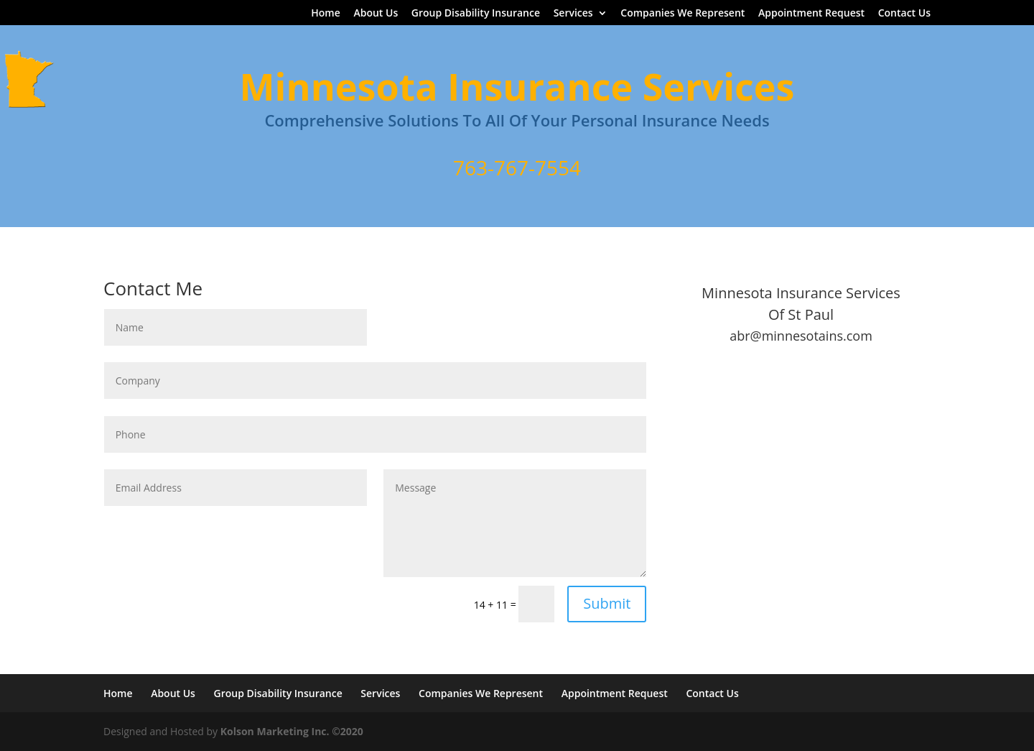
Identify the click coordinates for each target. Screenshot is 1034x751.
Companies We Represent (682, 13)
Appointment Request (811, 13)
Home (325, 13)
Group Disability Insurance (475, 13)
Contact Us (904, 13)
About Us (375, 13)
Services (573, 13)
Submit (606, 603)
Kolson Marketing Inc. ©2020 (291, 731)
